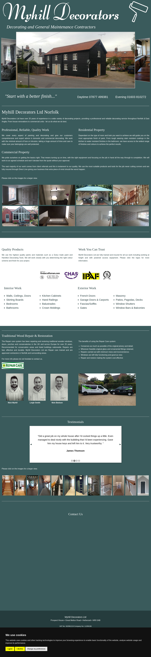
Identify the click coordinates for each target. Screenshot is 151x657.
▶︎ (120, 444)
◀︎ (31, 444)
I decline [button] (20, 649)
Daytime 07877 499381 (92, 97)
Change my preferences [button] (36, 649)
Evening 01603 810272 (130, 97)
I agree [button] (10, 649)
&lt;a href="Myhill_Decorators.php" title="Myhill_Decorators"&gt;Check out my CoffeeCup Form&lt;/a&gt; (75, 559)
